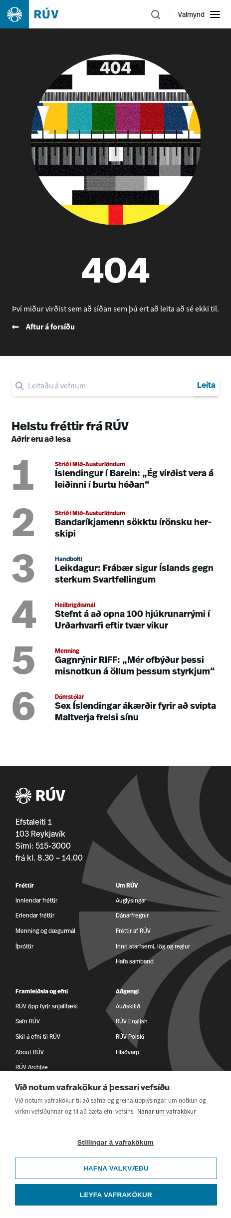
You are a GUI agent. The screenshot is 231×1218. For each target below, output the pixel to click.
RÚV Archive (31, 1067)
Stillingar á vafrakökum (115, 1143)
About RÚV (29, 1052)
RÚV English (132, 1021)
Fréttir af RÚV (133, 930)
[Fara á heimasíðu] (38, 14)
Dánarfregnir (132, 915)
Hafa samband (135, 961)
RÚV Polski (130, 1036)
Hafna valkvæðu (116, 1169)
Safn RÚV (27, 1021)
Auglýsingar (131, 900)
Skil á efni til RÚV (37, 1036)
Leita (206, 386)
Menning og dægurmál (45, 930)
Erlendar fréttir (34, 915)
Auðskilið (128, 1006)
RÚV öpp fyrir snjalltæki (46, 1006)
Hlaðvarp (127, 1052)
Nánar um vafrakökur (166, 1112)
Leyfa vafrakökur (116, 1196)
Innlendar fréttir (36, 900)
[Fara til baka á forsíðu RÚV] (115, 327)
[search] (108, 386)
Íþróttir (24, 946)
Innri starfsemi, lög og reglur (153, 946)
